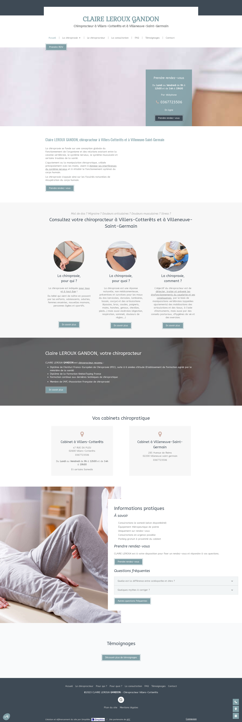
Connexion (191, 719)
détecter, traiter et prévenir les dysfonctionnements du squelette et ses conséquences (173, 369)
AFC (128, 719)
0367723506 (171, 102)
